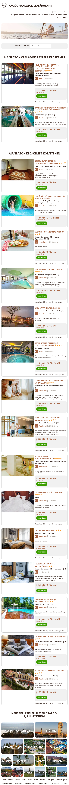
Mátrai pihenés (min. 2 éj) (43, 604)
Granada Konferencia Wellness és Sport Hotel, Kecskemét (50, 110)
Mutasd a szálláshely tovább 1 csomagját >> (49, 102)
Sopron (17, 780)
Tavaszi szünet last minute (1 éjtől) (47, 423)
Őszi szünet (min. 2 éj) (42, 348)
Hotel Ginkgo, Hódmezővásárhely (48, 457)
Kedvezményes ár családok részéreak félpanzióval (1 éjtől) (48, 75)
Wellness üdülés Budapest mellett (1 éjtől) (49, 311)
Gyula (4, 780)
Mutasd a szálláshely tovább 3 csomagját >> (49, 524)
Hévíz (30, 780)
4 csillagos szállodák (33, 15)
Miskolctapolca (61, 780)
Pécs (24, 780)
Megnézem (42, 96)
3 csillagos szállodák (17, 15)
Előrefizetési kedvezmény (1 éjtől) (46, 676)
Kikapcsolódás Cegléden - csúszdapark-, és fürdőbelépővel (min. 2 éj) (49, 202)
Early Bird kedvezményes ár (44, 533)
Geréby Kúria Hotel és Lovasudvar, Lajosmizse (50, 162)
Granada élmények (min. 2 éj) (45, 115)
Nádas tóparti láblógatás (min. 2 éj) (47, 275)
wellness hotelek (48, 15)
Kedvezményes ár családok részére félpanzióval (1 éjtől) (47, 238)
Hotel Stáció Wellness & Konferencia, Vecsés (48, 344)
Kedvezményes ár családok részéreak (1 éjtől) (50, 166)
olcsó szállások (61, 15)
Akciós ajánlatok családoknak (30, 5)
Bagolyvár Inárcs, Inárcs (47, 308)
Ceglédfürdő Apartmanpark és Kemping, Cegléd (50, 197)
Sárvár (10, 780)
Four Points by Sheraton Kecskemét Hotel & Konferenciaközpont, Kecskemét (47, 68)
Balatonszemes (39, 780)
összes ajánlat (62, 17)
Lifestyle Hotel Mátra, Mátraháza (46, 600)
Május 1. (37, 498)
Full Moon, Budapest (48, 530)
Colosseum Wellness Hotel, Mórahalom (48, 419)
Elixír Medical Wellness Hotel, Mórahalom (49, 381)
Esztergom (50, 780)
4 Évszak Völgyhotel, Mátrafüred (45, 565)
